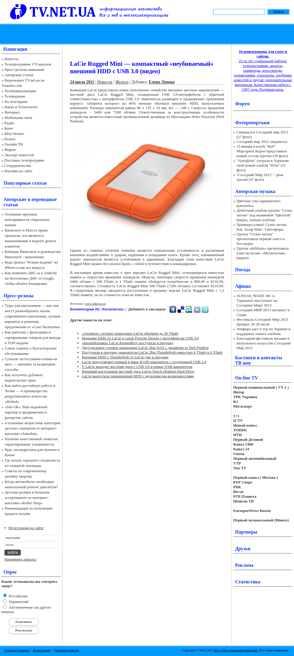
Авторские (15, 199)
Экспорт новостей (19, 155)
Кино (8, 128)
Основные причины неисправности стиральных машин (27, 219)
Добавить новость (66, 650)
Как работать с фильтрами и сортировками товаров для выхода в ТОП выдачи (33, 337)
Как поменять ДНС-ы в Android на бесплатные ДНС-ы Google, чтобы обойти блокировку (31, 278)
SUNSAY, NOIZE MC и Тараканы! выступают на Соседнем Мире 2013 (257, 300)
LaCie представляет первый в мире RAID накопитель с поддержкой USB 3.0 (144, 362)
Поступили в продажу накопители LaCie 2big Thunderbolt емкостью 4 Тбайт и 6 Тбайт (152, 352)
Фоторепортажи (252, 122)
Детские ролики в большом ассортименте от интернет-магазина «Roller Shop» (27, 497)
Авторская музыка (255, 191)
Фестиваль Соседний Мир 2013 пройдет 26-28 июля (262, 321)
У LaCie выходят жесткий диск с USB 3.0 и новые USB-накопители (137, 366)
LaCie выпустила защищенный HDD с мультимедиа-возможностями (138, 376)
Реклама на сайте (18, 171)
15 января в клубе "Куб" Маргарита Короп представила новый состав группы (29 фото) (262, 151)
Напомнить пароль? (20, 559)
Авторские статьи (18, 75)
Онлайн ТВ (13, 144)
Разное (10, 139)
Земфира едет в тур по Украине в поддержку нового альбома (263, 331)
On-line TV (246, 377)
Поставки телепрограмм (24, 160)
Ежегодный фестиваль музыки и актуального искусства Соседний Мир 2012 (263, 343)
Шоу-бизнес (14, 133)
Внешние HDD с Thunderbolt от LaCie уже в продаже (125, 357)
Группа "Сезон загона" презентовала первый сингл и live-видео (261, 239)
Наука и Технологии (20, 107)
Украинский (18, 601)
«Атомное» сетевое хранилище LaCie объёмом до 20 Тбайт (130, 333)
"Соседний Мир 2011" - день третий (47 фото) (260, 177)
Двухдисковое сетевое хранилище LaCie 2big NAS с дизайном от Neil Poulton (145, 347)
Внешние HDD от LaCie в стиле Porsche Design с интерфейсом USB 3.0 (140, 338)
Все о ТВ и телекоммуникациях (236, 650)
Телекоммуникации (20, 91)
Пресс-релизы (18, 295)
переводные (44, 199)
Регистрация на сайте (26, 528)
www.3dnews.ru (95, 303)
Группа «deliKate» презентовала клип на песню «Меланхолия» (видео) (263, 253)
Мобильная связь (18, 117)
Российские (18, 596)
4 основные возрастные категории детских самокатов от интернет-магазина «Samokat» (32, 428)
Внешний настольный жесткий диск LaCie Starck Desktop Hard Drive (138, 371)
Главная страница (16, 650)
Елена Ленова (162, 82)
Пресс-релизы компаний (24, 69)
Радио (9, 123)
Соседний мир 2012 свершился (262, 141)
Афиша (243, 286)
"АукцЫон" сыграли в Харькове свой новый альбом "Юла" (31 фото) (263, 165)
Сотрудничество (17, 165)
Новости (11, 59)
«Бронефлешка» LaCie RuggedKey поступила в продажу (128, 343)
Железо (122, 82)
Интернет (12, 112)
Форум (10, 149)
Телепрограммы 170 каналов (27, 64)
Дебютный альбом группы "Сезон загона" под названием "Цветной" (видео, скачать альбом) (264, 215)
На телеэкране (16, 101)
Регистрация (41, 650)
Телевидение (14, 96)
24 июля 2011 (82, 82)
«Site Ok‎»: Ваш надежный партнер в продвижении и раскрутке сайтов (26, 412)
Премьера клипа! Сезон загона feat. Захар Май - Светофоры (262, 227)
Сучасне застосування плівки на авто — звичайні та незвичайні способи (31, 364)
